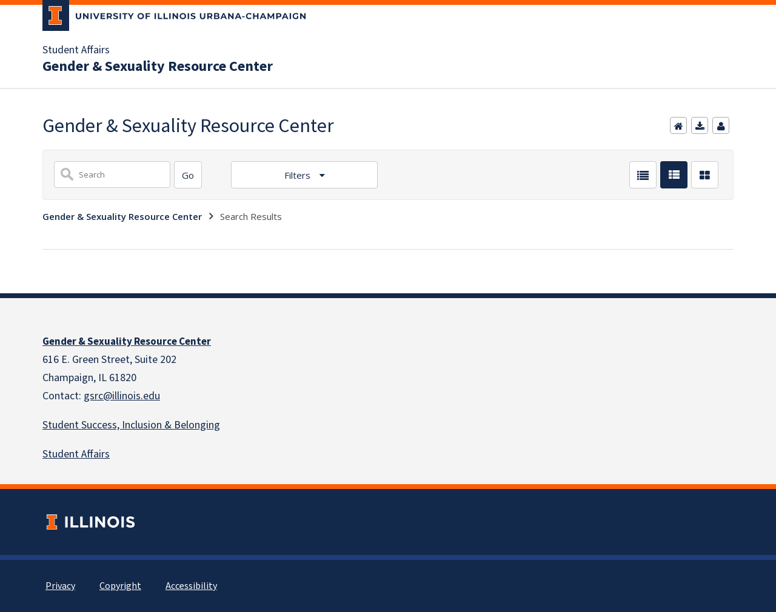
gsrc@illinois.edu (122, 396)
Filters (298, 175)
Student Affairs (76, 50)
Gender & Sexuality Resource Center (157, 67)
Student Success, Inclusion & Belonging (131, 425)
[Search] (188, 174)
